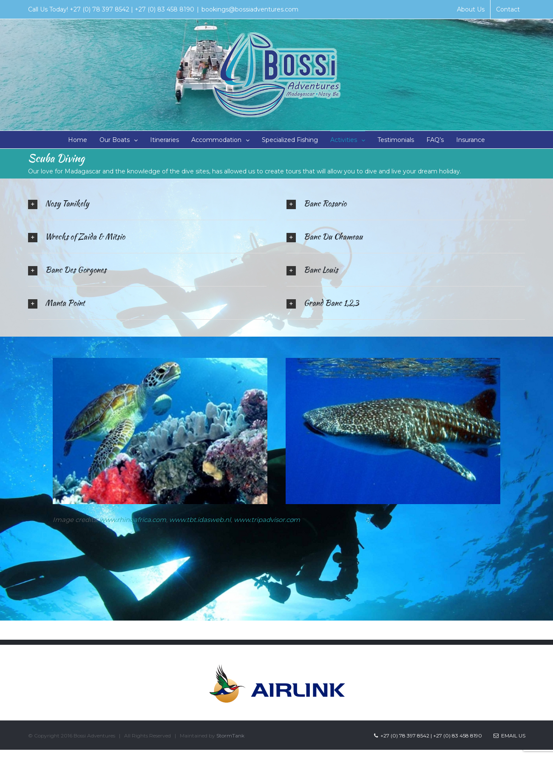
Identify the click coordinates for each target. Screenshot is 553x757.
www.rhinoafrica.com (132, 520)
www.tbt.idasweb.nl (200, 520)
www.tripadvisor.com (267, 520)
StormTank (230, 735)
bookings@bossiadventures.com (249, 9)
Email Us (509, 735)
